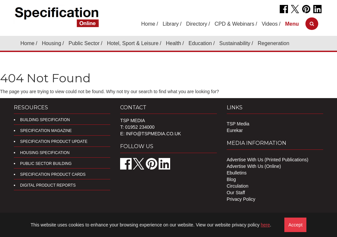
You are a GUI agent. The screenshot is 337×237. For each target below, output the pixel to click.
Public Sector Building (45, 163)
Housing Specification (44, 152)
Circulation (237, 186)
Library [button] (171, 24)
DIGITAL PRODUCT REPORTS (48, 185)
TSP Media (238, 123)
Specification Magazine (46, 130)
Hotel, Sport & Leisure (133, 43)
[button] (291, 23)
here (265, 224)
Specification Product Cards (53, 174)
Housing (51, 43)
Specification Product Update (54, 141)
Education (200, 43)
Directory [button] (196, 24)
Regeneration (273, 43)
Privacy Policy (241, 199)
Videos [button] (270, 24)
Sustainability (234, 43)
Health (173, 43)
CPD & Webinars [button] (234, 24)
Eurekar (235, 130)
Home (148, 24)
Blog (231, 179)
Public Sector (83, 43)
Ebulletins (237, 172)
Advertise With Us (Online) (254, 166)
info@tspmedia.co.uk (153, 133)
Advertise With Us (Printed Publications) (267, 159)
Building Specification (45, 120)
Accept (295, 224)
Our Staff (236, 192)
